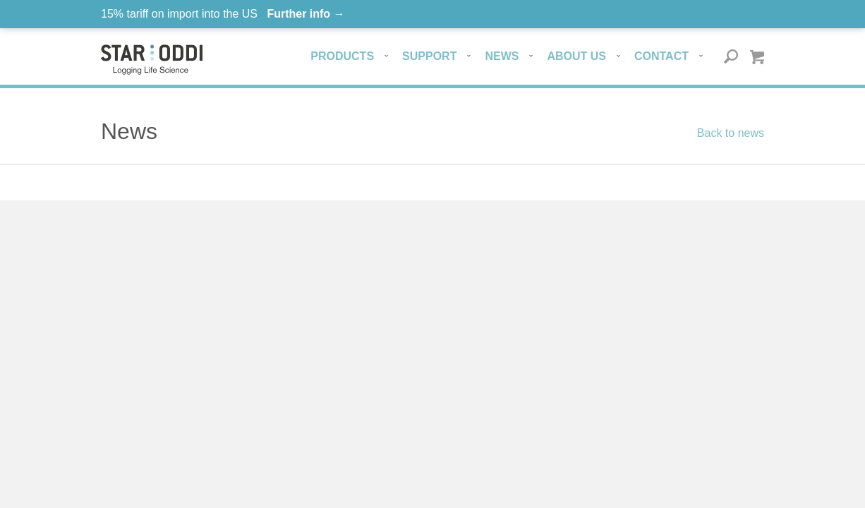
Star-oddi (151, 59)
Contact (661, 56)
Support (429, 56)
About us (576, 56)
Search (731, 56)
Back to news (730, 133)
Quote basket (756, 56)
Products (342, 56)
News (502, 56)
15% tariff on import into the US (223, 14)
